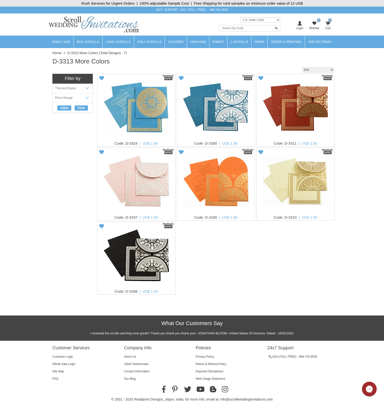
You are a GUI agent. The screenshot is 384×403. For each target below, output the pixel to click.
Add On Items (319, 42)
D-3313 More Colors (82, 53)
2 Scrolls (239, 42)
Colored (176, 42)
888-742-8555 (219, 10)
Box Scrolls (88, 42)
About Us (130, 356)
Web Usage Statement (210, 378)
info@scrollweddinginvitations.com (246, 399)
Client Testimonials (136, 364)
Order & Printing (286, 42)
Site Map (58, 371)
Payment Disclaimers (209, 371)
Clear (81, 108)
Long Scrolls (118, 42)
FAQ (55, 378)
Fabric (218, 42)
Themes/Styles (72, 89)
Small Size (61, 42)
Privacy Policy (205, 356)
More (259, 42)
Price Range (72, 98)
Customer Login (62, 356)
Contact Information (137, 371)
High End (198, 42)
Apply (64, 108)
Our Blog (130, 378)
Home (56, 53)
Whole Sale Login (63, 364)
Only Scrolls (149, 42)
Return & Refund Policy (211, 364)
